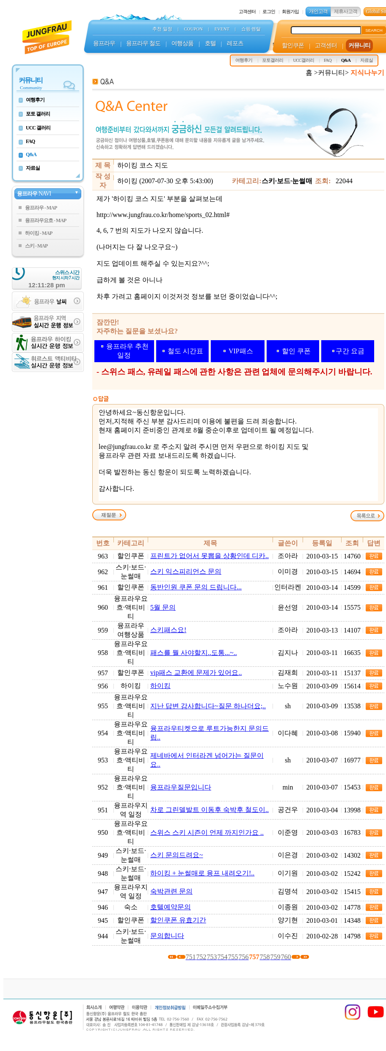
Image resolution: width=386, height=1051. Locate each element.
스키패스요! (168, 629)
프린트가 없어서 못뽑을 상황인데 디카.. (209, 555)
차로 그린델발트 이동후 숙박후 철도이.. (209, 809)
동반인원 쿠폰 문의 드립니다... (196, 587)
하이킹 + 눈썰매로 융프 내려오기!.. (202, 873)
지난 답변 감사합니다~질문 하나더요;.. (208, 706)
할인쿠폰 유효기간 (178, 920)
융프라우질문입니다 (180, 787)
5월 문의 (163, 607)
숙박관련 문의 (171, 891)
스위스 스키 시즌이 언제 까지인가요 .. (207, 832)
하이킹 (160, 685)
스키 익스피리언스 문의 (185, 571)
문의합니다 (167, 935)
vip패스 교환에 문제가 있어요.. (196, 672)
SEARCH (374, 30)
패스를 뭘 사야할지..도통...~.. (193, 652)
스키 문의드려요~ (176, 854)
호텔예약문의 (170, 907)
